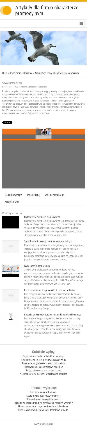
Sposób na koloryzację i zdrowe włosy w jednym (48, 241)
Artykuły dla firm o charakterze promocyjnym (57, 73)
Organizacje (15, 73)
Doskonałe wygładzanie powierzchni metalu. (43, 363)
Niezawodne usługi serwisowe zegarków (43, 366)
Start (4, 73)
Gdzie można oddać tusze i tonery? (43, 395)
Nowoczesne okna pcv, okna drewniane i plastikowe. (43, 406)
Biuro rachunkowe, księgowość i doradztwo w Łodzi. (49, 290)
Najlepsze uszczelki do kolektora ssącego (43, 356)
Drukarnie (27, 73)
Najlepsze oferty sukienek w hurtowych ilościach (43, 373)
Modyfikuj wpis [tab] (12, 201)
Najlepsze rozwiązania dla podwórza (42, 217)
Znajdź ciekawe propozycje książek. (43, 370)
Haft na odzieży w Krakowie (43, 392)
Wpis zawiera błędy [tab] (54, 194)
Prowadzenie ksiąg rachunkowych (43, 399)
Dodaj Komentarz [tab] (13, 194)
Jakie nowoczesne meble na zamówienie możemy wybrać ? (43, 402)
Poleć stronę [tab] (33, 194)
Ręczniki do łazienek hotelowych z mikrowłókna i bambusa (52, 314)
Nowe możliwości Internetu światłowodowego (43, 359)
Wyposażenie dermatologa (37, 265)
